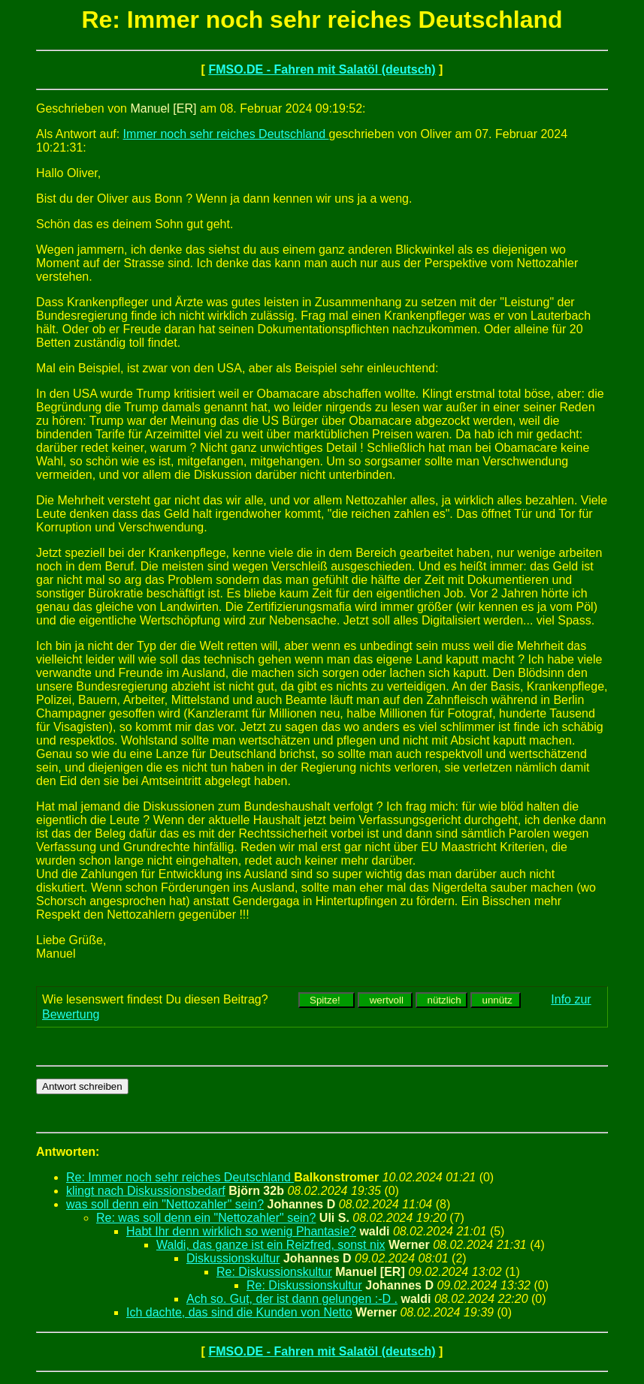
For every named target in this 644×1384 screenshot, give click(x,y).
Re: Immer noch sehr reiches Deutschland (180, 1177)
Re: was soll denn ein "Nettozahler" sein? (206, 1217)
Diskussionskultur (233, 1258)
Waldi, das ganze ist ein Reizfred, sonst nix (270, 1244)
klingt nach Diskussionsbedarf (145, 1190)
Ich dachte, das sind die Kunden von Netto (239, 1312)
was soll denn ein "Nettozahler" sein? (165, 1204)
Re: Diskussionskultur (274, 1271)
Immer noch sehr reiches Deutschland (226, 134)
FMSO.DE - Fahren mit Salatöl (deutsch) (321, 69)
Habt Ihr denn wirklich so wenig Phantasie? (241, 1231)
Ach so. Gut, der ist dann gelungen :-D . (292, 1298)
